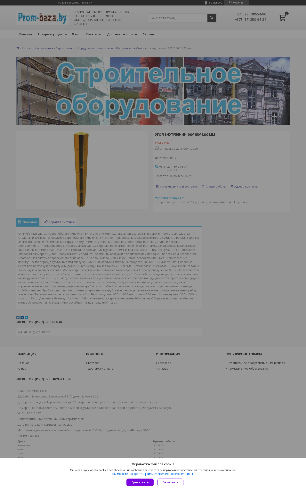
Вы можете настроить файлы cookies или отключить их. (151, 473)
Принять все (140, 482)
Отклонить (170, 482)
